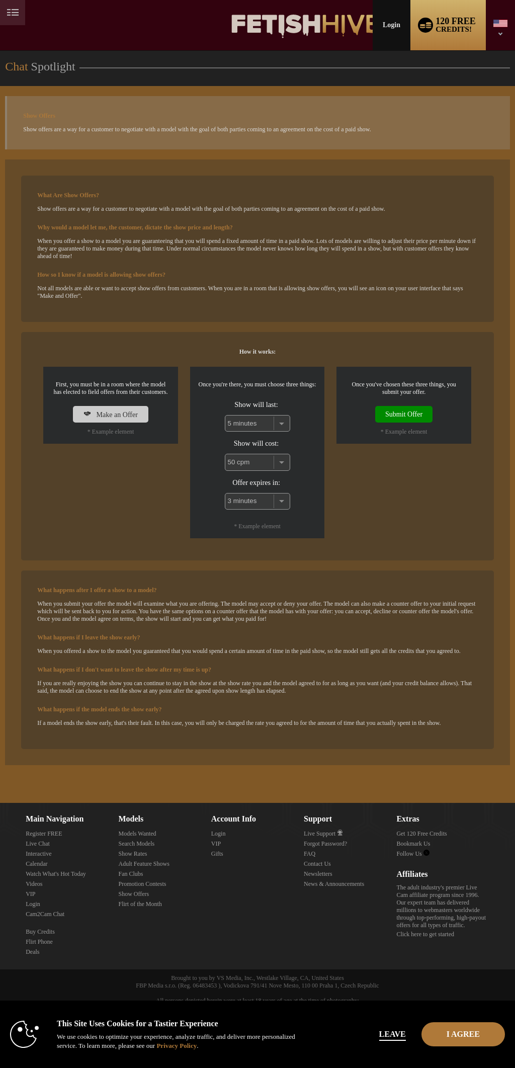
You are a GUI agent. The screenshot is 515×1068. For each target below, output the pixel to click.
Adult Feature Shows (143, 863)
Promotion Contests (142, 883)
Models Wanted (137, 833)
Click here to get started (425, 934)
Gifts (217, 853)
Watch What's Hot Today (56, 873)
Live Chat (38, 843)
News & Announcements (334, 883)
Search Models (136, 843)
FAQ (309, 853)
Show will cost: (256, 443)
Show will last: (256, 404)
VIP (30, 893)
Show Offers (133, 893)
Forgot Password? (325, 843)
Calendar (36, 863)
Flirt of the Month (139, 904)
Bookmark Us (413, 843)
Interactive (38, 853)
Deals (32, 951)
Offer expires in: (256, 482)
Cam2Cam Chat (45, 914)
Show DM (0, 765)
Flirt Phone (39, 941)
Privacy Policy (211, 1045)
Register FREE (44, 833)
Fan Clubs (130, 873)
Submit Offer (403, 414)
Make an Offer (110, 414)
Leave (357, 1034)
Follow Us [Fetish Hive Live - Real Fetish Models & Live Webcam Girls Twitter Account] (412, 853)
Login (391, 25)
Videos (34, 883)
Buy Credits (40, 931)
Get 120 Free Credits (421, 833)
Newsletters (318, 873)
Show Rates (132, 853)
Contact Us (317, 863)
